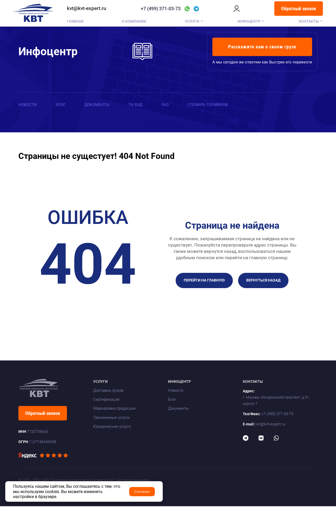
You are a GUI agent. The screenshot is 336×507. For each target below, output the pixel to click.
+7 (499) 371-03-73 (161, 8)
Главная (75, 21)
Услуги (192, 21)
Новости (28, 104)
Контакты (309, 21)
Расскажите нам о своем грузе (262, 46)
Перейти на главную (204, 281)
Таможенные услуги (111, 418)
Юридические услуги (112, 427)
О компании (134, 21)
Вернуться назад (263, 281)
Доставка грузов (108, 391)
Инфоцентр (249, 21)
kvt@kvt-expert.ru (86, 8)
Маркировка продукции (114, 409)
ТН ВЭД (139, 104)
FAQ (170, 104)
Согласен (142, 492)
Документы (99, 104)
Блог (62, 104)
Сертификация (106, 400)
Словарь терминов (213, 104)
